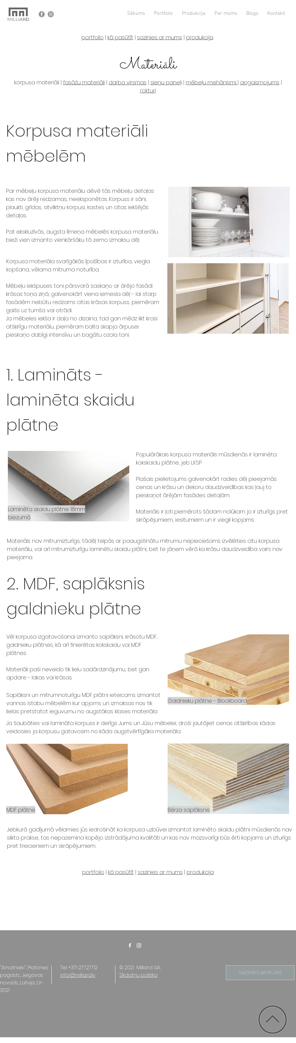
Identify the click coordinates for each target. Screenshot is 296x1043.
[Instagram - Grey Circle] (51, 14)
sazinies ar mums (159, 37)
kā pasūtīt (120, 37)
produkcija (199, 37)
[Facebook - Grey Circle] (42, 14)
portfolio (93, 37)
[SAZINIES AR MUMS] (260, 972)
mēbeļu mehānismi (212, 82)
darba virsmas (127, 82)
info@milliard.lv (77, 975)
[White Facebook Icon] (130, 945)
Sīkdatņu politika (138, 975)
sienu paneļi (166, 82)
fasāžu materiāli (84, 82)
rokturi (148, 90)
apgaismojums (259, 82)
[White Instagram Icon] (139, 945)
